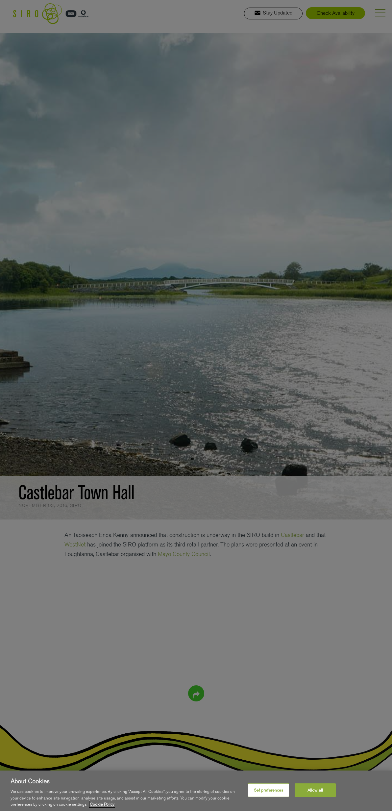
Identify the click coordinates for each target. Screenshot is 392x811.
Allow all (315, 790)
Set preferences (268, 790)
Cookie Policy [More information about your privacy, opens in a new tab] (102, 804)
